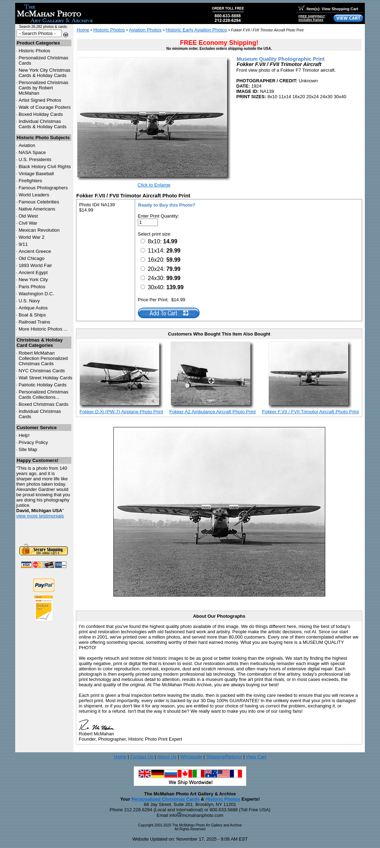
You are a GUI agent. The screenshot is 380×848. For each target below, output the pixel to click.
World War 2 (31, 237)
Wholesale (191, 756)
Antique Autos (33, 307)
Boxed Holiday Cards (41, 114)
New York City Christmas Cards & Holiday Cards (45, 72)
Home (83, 29)
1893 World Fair (35, 265)
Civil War (28, 223)
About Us (167, 756)
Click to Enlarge (153, 185)
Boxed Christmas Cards (44, 404)
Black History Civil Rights (45, 166)
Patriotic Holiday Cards (43, 384)
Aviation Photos (145, 29)
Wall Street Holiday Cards (45, 377)
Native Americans (37, 209)
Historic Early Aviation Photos (196, 29)
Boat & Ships (32, 315)
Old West (28, 216)
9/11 (23, 244)
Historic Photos (35, 50)
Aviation (27, 145)
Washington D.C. (36, 293)
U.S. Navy (29, 300)
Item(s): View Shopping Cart (328, 9)
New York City (33, 279)
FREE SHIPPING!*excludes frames (311, 18)
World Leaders (34, 194)
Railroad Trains (35, 322)
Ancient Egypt (33, 272)
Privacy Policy (33, 442)
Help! (24, 435)
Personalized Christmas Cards (165, 799)
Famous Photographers (43, 187)
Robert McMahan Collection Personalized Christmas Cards (43, 358)
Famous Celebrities (39, 201)
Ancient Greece (35, 251)
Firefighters (30, 180)
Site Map (28, 449)
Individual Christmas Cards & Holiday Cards (43, 124)
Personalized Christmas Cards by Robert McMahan (44, 88)
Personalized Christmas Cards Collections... (44, 394)
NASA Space (32, 152)
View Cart (256, 756)
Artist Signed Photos (40, 100)
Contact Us (141, 756)
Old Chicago (31, 258)
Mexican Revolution (39, 230)
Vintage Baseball (36, 173)
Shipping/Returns (224, 756)
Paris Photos (32, 286)
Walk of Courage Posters (45, 107)
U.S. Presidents (35, 159)
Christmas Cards (42, 370)
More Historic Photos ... (43, 329)
